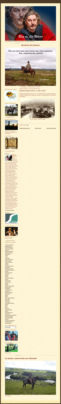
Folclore (6, 279)
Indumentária (7, 288)
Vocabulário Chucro (9, 321)
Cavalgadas (7, 258)
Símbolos (7, 319)
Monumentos (7, 293)
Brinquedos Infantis (8, 252)
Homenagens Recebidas (9, 285)
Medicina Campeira (8, 292)
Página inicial (38, 128)
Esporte (6, 275)
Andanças (7, 250)
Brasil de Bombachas (9, 251)
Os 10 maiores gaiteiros (9, 303)
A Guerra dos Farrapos (9, 244)
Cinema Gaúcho (8, 260)
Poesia (6, 305)
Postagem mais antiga (51, 128)
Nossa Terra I (7, 301)
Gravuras (6, 283)
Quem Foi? (7, 308)
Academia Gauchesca (9, 248)
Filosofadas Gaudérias (9, 277)
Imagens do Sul (8, 287)
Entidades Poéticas (8, 272)
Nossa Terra (7, 300)
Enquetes (6, 271)
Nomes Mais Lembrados (9, 297)
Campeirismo (7, 254)
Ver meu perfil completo (9, 210)
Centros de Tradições (9, 259)
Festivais (6, 276)
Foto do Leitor (8, 280)
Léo (15, 155)
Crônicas (6, 263)
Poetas (6, 307)
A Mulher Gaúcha (8, 246)
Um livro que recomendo (10, 320)
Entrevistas (7, 273)
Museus (6, 295)
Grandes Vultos (8, 281)
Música (6, 296)
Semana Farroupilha (9, 316)
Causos (6, 256)
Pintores (6, 304)
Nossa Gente (7, 299)
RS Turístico (7, 313)
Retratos (6, 311)
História (6, 284)
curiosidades (7, 267)
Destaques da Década (9, 268)
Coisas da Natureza (8, 261)
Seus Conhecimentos (9, 317)
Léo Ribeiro (7, 291)
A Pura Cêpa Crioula (9, 247)
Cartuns (6, 255)
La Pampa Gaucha (8, 289)
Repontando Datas (8, 309)
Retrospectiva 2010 (8, 312)
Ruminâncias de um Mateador (10, 315)
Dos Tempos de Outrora (9, 269)
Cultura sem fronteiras (9, 265)
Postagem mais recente (24, 128)
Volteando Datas (8, 322)
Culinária (7, 264)
